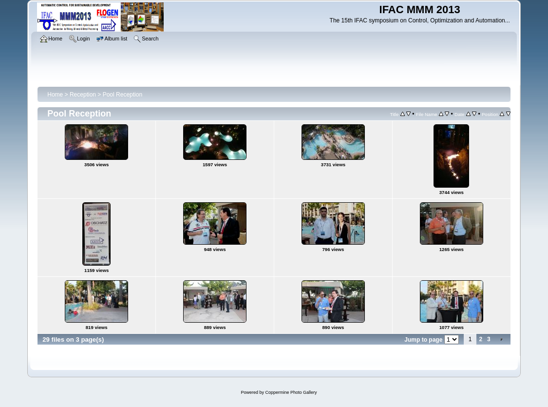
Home (55, 94)
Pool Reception (122, 94)
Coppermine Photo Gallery (291, 392)
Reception (83, 94)
